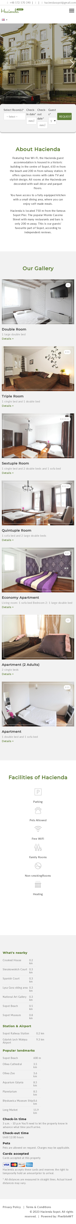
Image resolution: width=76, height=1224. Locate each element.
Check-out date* (41, 114)
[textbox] (15, 116)
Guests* (52, 112)
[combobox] (15, 116)
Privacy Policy (12, 1207)
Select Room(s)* (14, 109)
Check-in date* (31, 112)
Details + (8, 338)
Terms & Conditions (38, 1207)
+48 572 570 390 (19, 2)
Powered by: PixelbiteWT (57, 1216)
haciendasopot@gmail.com (59, 2)
